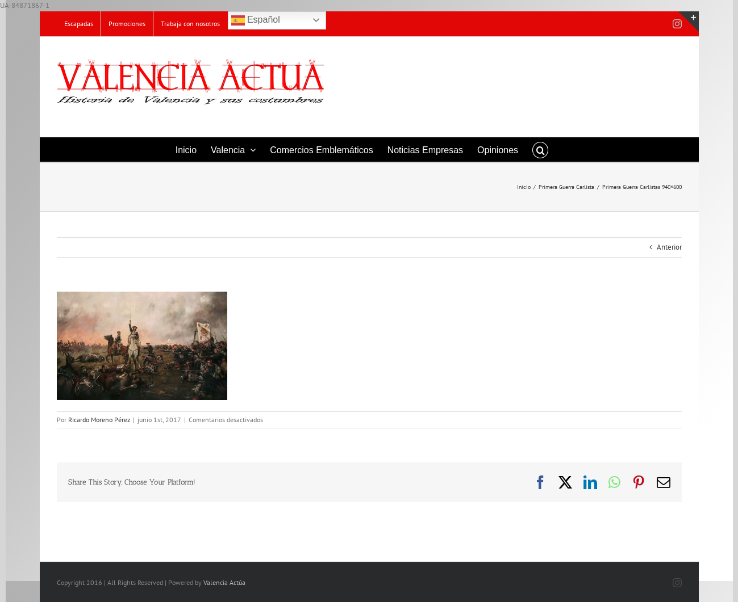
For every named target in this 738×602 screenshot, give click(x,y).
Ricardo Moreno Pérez (99, 419)
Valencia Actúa (224, 582)
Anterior (669, 247)
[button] (540, 149)
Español (255, 20)
